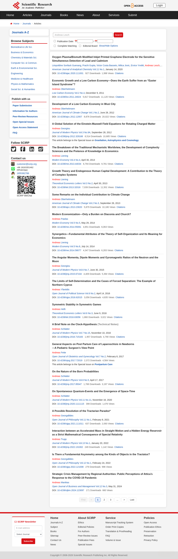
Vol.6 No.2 (90, 293)
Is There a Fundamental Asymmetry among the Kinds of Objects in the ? (101, 454)
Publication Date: (65, 41)
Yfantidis (61, 289)
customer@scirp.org (27, 164)
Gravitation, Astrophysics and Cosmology (117, 140)
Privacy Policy (151, 540)
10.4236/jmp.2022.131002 (70, 447)
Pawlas (60, 219)
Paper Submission (22, 105)
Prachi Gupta (88, 65)
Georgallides (62, 415)
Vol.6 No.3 (87, 313)
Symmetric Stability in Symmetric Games (76, 304)
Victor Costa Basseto (106, 65)
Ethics (81, 522)
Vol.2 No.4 (79, 93)
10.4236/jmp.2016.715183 (70, 337)
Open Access (150, 522)
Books (64, 15)
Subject (54, 527)
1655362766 (23, 173)
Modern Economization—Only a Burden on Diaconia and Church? (91, 214)
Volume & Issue (113, 540)
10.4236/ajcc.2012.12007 (69, 116)
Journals (46, 15)
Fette (59, 352)
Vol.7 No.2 (101, 356)
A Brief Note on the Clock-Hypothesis (74, 324)
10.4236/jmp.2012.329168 (70, 136)
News (80, 15)
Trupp (59, 439)
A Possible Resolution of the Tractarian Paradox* (81, 411)
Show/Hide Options (108, 45)
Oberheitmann (63, 89)
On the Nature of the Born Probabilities (75, 371)
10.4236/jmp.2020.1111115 (70, 404)
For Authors (83, 531)
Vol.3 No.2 (87, 183)
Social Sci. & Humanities (23, 89)
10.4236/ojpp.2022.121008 (70, 467)
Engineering (17, 73)
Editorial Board (90, 46)
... (117, 499)
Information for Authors (25, 111)
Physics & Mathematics (22, 84)
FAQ (15, 132)
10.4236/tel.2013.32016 (68, 187)
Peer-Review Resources (25, 116)
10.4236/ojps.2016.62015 (69, 297)
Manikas (60, 482)
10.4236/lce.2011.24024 (69, 97)
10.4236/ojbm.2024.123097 (70, 490)
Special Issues (85, 544)
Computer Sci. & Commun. (24, 63)
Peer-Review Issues (88, 535)
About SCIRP (87, 518)
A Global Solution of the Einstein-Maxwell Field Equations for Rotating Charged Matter (103, 123)
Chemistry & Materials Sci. (24, 57)
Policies (149, 518)
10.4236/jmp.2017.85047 (69, 384)
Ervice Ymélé (137, 65)
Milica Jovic (124, 65)
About (96, 15)
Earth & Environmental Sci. (24, 68)
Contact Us (55, 540)
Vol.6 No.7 (84, 270)
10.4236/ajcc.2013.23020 (69, 207)
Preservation (150, 531)
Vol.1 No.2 (94, 112)
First (83, 499)
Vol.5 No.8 (75, 246)
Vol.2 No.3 (94, 203)
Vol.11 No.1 (98, 69)
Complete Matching (67, 46)
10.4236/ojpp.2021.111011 (70, 423)
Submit (132, 15)
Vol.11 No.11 (85, 400)
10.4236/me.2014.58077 (69, 250)
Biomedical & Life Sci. (21, 47)
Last (132, 499)
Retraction (149, 535)
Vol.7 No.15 (84, 333)
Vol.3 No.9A (84, 132)
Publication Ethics (152, 527)
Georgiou (61, 128)
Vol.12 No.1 (85, 463)
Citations (119, 73)
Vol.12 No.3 (101, 486)
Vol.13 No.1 (84, 443)
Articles (27, 15)
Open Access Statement (25, 127)
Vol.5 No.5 (75, 223)
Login (159, 5)
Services (113, 15)
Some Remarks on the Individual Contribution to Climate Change (91, 194)
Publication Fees (86, 540)
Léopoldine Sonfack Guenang (66, 65)
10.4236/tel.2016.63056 (68, 317)
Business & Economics (22, 52)
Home (10, 15)
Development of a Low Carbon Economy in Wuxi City (84, 104)
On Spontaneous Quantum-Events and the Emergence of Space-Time (93, 391)
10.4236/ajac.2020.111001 (70, 73)
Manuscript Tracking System (119, 522)
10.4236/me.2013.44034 (69, 164)
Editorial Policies (86, 527)
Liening (60, 156)
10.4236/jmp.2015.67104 (69, 274)
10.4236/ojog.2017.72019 (69, 360)
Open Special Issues (23, 122)
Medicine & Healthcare (22, 79)
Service (110, 518)
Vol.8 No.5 (84, 380)
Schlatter (61, 329)
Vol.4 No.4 (75, 160)
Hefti (59, 309)
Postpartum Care (104, 364)
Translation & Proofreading (118, 531)
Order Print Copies (114, 527)
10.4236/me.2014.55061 (69, 227)
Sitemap (54, 535)
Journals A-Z (56, 522)
